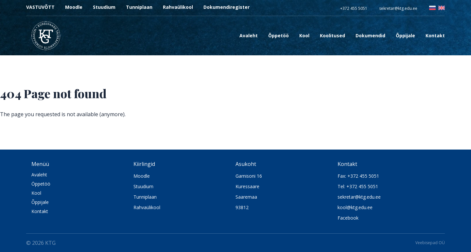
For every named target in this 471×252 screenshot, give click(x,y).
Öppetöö (40, 184)
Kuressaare (247, 186)
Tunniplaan (139, 7)
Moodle (73, 7)
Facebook (348, 218)
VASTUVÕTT (40, 7)
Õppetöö (278, 35)
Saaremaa (246, 197)
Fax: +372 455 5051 (358, 176)
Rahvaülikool (178, 7)
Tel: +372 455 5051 (358, 186)
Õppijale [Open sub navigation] (405, 35)
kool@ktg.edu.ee (355, 207)
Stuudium (104, 7)
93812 (242, 207)
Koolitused (332, 35)
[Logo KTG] (45, 35)
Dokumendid (370, 35)
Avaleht (248, 35)
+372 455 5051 (353, 8)
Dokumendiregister (226, 7)
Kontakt (435, 35)
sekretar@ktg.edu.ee (398, 8)
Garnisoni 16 (249, 176)
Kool (36, 193)
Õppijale (40, 202)
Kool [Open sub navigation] (304, 35)
